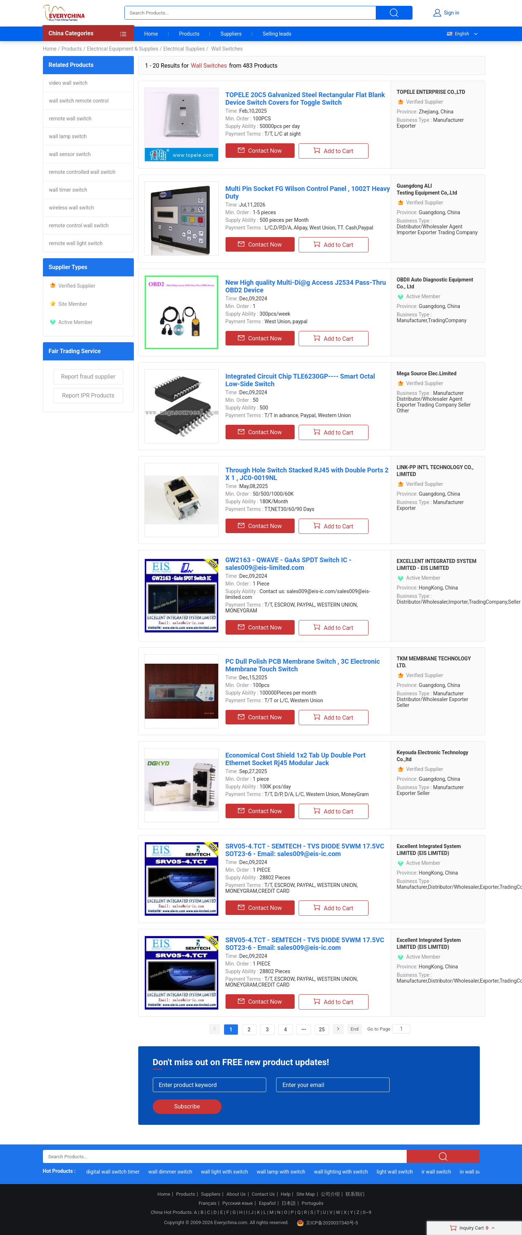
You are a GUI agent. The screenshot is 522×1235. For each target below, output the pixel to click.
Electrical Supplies (184, 49)
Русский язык (237, 1203)
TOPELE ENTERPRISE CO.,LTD (431, 92)
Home (151, 34)
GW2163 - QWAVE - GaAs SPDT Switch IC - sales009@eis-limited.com (289, 563)
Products (189, 34)
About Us (236, 1194)
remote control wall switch (79, 225)
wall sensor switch (70, 154)
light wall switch (397, 1172)
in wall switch (477, 1172)
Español (267, 1203)
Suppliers (231, 34)
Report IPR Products (88, 395)
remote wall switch (70, 118)
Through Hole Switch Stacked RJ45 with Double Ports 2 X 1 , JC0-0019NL (307, 473)
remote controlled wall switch (82, 172)
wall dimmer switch (173, 1172)
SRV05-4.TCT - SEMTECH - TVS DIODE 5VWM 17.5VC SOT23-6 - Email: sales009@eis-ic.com (305, 850)
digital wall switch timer (115, 1172)
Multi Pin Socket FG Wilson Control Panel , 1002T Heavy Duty (308, 192)
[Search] (401, 1029)
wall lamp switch (68, 136)
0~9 (367, 1212)
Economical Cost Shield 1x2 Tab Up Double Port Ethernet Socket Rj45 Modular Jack (296, 759)
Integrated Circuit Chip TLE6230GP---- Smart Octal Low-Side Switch (300, 380)
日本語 (289, 1203)
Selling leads (277, 34)
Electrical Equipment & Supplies (122, 49)
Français (207, 1203)
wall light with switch (226, 1172)
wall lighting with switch (343, 1172)
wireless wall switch (71, 208)
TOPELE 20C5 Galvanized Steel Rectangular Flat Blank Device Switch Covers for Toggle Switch (305, 98)
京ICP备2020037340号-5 (327, 1223)
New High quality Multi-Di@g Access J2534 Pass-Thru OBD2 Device (306, 286)
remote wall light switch (76, 243)
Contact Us (263, 1194)
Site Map (305, 1194)
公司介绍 (330, 1194)
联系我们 (355, 1194)
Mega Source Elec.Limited (427, 373)
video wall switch (68, 83)
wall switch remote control (79, 101)
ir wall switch (439, 1172)
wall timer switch (68, 190)
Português (312, 1203)
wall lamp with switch (283, 1172)
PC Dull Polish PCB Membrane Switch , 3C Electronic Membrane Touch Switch (303, 665)
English (457, 33)
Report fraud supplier (88, 376)
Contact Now (260, 150)
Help (286, 1194)
